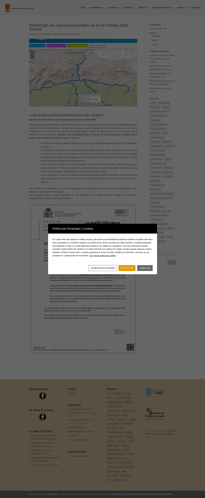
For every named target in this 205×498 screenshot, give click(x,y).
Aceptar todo (144, 268)
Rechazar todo (127, 268)
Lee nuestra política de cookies (102, 256)
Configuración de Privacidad (103, 268)
